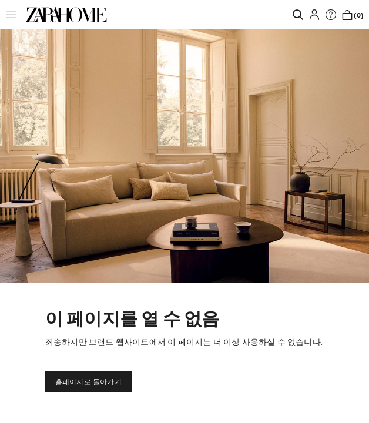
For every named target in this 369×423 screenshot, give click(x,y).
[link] (66, 14)
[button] (14, 15)
